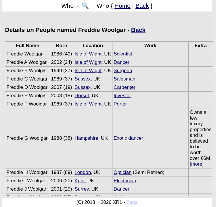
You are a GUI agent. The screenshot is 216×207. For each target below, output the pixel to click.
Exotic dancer (128, 138)
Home (122, 5)
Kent (79, 180)
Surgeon (123, 70)
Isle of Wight (88, 54)
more (196, 164)
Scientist (123, 54)
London (82, 172)
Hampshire (86, 138)
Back (142, 5)
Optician (122, 172)
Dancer (121, 62)
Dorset (81, 95)
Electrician (125, 180)
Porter (120, 104)
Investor (122, 95)
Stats (132, 202)
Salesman (124, 79)
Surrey (81, 189)
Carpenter (124, 87)
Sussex (82, 79)
